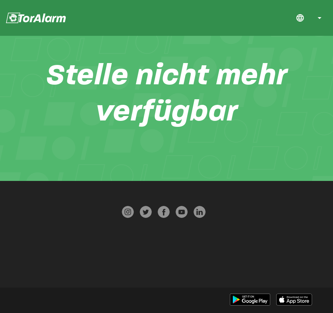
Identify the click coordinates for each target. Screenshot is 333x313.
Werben (66, 268)
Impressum (66, 254)
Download (256, 18)
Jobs (266, 18)
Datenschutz (66, 225)
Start (246, 18)
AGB (65, 239)
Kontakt (286, 18)
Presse (66, 210)
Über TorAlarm (16, 254)
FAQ (276, 18)
